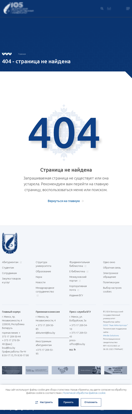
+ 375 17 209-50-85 (45, 327)
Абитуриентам (11, 262)
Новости (40, 282)
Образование (43, 271)
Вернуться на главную (64, 201)
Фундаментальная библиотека (79, 264)
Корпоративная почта (78, 288)
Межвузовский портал (77, 279)
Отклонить (90, 402)
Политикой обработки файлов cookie (84, 393)
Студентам (8, 267)
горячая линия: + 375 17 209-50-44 (11, 334)
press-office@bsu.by (77, 342)
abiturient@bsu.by (45, 332)
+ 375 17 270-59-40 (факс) (11, 342)
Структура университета (43, 264)
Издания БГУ (76, 295)
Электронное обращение (110, 275)
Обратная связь (112, 267)
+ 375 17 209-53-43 (78, 334)
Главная (22, 54)
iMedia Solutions (111, 335)
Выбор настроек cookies (112, 289)
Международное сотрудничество (45, 291)
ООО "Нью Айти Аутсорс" (115, 325)
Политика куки (111, 282)
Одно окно (109, 262)
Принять (68, 402)
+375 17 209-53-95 (44, 352)
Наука (39, 277)
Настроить (44, 402)
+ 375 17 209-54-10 (78, 327)
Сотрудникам (9, 273)
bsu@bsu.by (8, 347)
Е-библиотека (78, 271)
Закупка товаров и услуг (11, 280)
